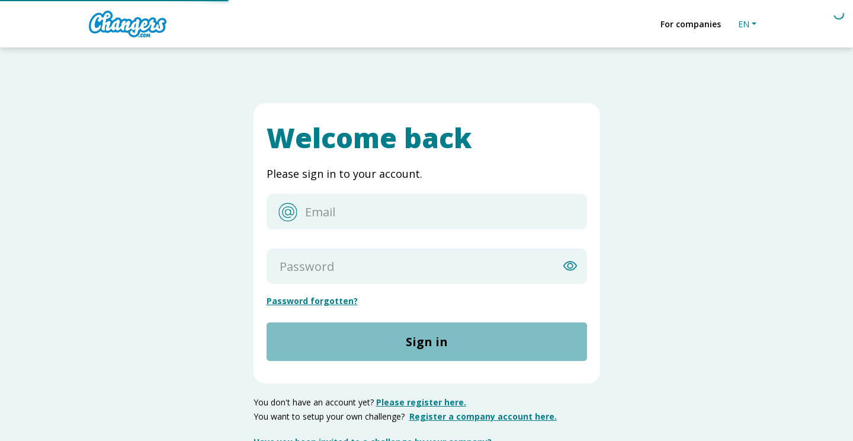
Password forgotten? (312, 300)
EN (743, 24)
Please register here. (421, 402)
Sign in (427, 342)
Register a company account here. (483, 416)
